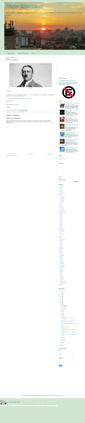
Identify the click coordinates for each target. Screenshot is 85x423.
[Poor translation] (5, 404)
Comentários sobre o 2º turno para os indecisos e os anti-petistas (71, 104)
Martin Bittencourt (24, 6)
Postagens (62, 157)
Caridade (61, 191)
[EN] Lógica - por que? (65, 326)
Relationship (62, 266)
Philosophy (62, 258)
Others (61, 250)
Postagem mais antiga (50, 153)
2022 (61, 296)
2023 (61, 294)
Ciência (61, 194)
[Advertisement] (70, 66)
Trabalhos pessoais (63, 281)
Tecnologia (62, 278)
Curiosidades (62, 201)
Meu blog (61, 240)
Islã (60, 232)
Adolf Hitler (30, 94)
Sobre (33, 53)
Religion (61, 269)
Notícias (61, 247)
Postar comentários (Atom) (14, 155)
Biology (61, 187)
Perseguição (62, 255)
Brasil (61, 189)
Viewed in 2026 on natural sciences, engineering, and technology (71, 148)
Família (61, 218)
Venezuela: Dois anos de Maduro (67, 320)
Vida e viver (62, 283)
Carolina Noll (62, 193)
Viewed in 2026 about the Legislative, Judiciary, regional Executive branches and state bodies (71, 140)
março (62, 337)
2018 (61, 299)
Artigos (61, 186)
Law (60, 235)
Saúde (61, 273)
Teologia (61, 279)
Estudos (61, 216)
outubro (62, 308)
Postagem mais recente (11, 153)
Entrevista (61, 213)
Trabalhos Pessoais (23, 53)
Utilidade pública (63, 282)
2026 (61, 290)
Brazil (61, 190)
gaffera (53, 395)
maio (62, 314)
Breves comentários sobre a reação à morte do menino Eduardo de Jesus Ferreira (71, 125)
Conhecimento (62, 197)
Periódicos (61, 254)
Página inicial (10, 53)
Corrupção (61, 198)
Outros (61, 251)
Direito (61, 205)
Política (61, 259)
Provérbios (62, 263)
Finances (61, 225)
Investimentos (62, 229)
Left (60, 236)
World (61, 285)
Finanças (61, 224)
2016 (61, 302)
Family (61, 220)
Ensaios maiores (63, 210)
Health (61, 227)
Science (61, 274)
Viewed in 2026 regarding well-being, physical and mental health (71, 133)
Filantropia (61, 221)
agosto (62, 310)
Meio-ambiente (62, 239)
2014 (61, 342)
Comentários (62, 159)
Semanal (61, 275)
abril (62, 316)
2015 (61, 304)
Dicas (61, 202)
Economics (62, 208)
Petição (61, 256)
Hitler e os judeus (64, 324)
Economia (61, 206)
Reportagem (62, 270)
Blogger (61, 395)
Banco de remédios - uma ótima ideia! (67, 321)
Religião (61, 267)
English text (62, 209)
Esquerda (61, 214)
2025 (61, 291)
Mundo (61, 241)
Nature (61, 244)
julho (62, 311)
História (61, 228)
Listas (61, 237)
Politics (61, 260)
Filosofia (61, 223)
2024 (61, 293)
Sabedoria (61, 271)
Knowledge (62, 233)
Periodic (61, 252)
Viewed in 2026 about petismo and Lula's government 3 (71, 118)
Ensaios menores (63, 212)
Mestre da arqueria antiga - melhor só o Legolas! (69, 323)
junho (62, 313)
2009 (61, 345)
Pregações (62, 262)
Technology (62, 277)
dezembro (63, 305)
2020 (61, 297)
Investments (62, 231)
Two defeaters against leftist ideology (67, 80)
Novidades (62, 248)
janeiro (62, 340)
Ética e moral (62, 217)
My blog (61, 243)
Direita (61, 204)
